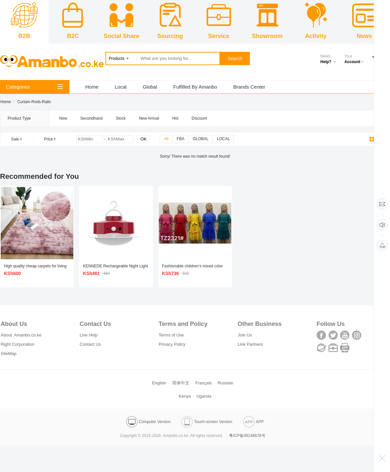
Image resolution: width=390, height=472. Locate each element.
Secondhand (91, 118)
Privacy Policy (172, 344)
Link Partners (250, 344)
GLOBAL (201, 139)
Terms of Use (171, 335)
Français (203, 383)
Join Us (245, 335)
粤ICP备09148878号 (247, 435)
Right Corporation (17, 344)
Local (121, 87)
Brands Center (249, 87)
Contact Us (90, 344)
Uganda (204, 396)
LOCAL (223, 139)
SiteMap (9, 353)
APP (253, 421)
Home (91, 87)
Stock (121, 118)
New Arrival (149, 118)
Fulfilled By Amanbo (195, 87)
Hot (175, 118)
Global (150, 87)
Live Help (89, 335)
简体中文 (180, 383)
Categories (34, 87)
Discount (199, 118)
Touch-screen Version (206, 421)
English (159, 383)
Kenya (185, 396)
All (166, 139)
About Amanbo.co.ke (21, 335)
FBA (180, 139)
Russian (225, 383)
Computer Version (148, 421)
